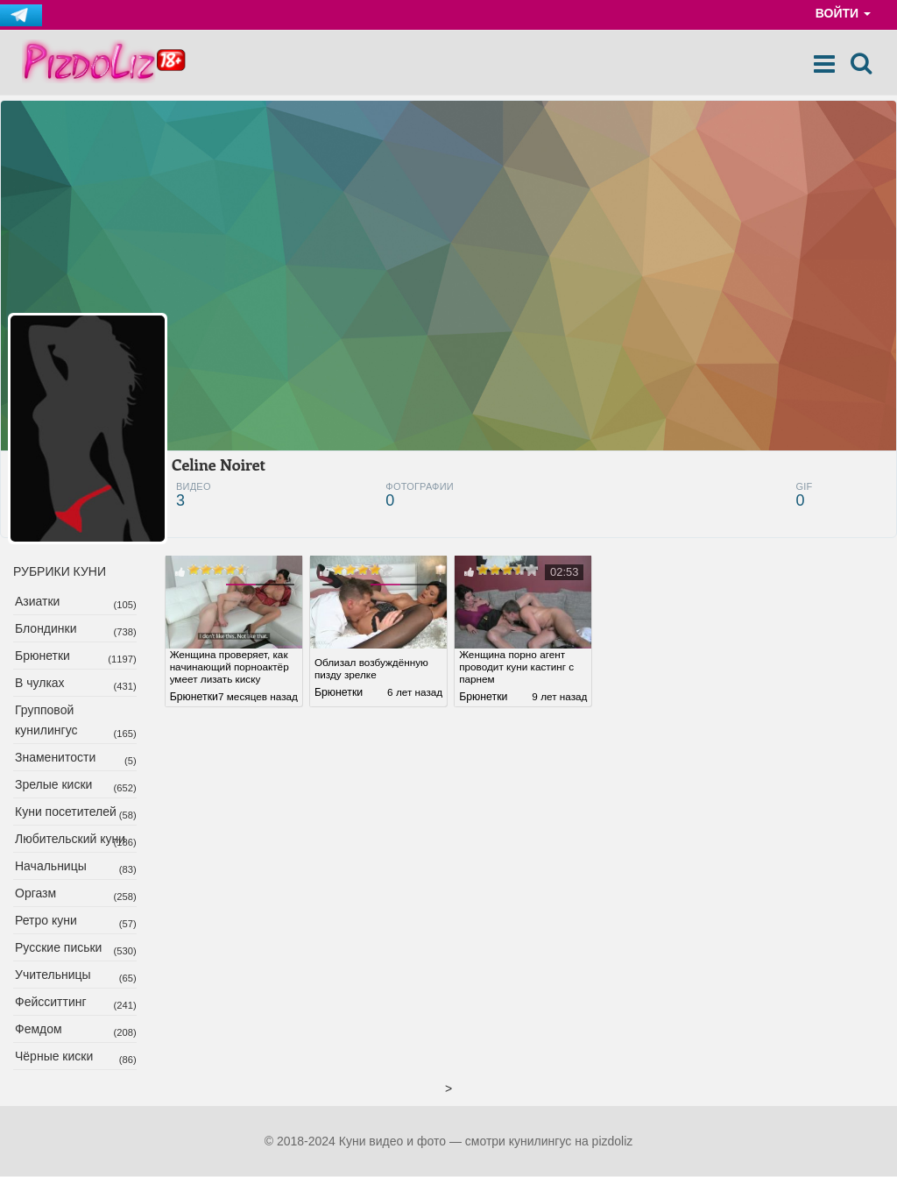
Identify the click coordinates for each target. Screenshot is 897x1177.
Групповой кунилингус (46, 721)
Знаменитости (55, 758)
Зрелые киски (53, 785)
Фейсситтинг (51, 1003)
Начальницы (51, 867)
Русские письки (58, 948)
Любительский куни (70, 840)
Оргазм (35, 894)
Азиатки (37, 602)
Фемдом (38, 1030)
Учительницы (53, 975)
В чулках (40, 684)
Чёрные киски (54, 1057)
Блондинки (46, 629)
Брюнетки (42, 656)
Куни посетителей (66, 812)
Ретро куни (46, 921)
